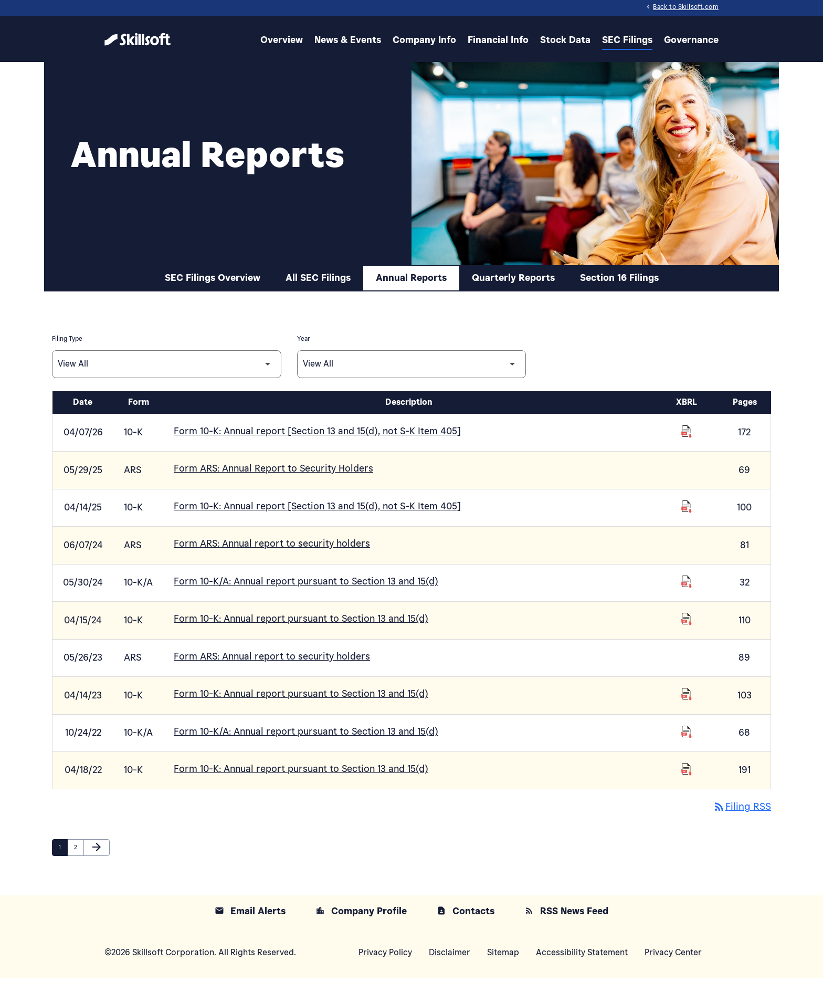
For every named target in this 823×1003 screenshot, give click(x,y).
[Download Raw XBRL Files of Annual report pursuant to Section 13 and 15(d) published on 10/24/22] (686, 760)
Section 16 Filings (619, 317)
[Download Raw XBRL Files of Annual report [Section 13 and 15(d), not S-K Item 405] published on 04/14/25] (686, 541)
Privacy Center (673, 978)
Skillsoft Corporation (173, 978)
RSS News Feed (566, 937)
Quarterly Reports (513, 317)
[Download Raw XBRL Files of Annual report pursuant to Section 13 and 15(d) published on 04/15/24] (686, 650)
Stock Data (565, 39)
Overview (281, 39)
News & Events (347, 39)
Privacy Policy (385, 978)
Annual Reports (411, 317)
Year (303, 378)
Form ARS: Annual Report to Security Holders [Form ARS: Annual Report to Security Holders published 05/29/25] (273, 504)
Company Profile (361, 937)
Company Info (424, 39)
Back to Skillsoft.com (682, 7)
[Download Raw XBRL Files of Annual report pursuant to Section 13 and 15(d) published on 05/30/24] (686, 614)
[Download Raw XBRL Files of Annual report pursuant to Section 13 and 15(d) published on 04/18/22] (686, 796)
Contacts (465, 937)
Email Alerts (250, 937)
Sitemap (503, 978)
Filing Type (67, 378)
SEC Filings (627, 39)
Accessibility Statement (582, 978)
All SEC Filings (318, 317)
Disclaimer (449, 978)
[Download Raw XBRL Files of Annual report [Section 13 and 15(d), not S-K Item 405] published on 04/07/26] (686, 468)
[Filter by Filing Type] (166, 403)
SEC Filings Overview (212, 317)
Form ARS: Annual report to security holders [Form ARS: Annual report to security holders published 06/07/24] (272, 577)
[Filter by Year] (411, 403)
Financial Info (498, 39)
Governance (691, 39)
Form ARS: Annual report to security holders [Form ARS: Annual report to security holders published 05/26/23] (272, 687)
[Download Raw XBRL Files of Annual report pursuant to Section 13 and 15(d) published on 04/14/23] (686, 723)
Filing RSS (740, 833)
